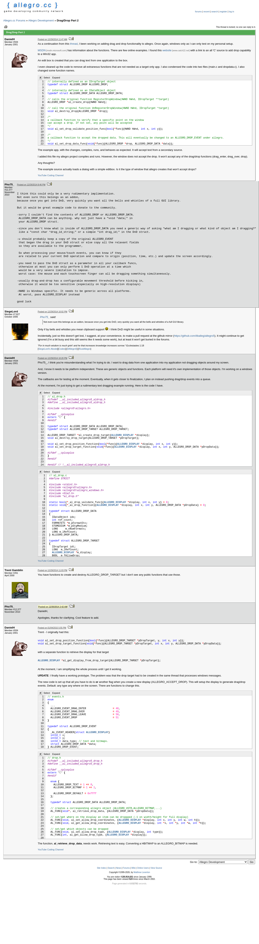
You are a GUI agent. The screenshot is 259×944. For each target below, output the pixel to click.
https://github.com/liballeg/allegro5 (194, 335)
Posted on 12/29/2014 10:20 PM (52, 358)
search (214, 11)
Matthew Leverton (142, 872)
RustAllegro (85, 349)
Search (111, 868)
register (223, 11)
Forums (126, 868)
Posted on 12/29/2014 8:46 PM (31, 185)
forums (198, 11)
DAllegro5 (72, 349)
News (118, 868)
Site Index (101, 868)
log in (231, 11)
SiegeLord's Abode (47, 349)
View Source (156, 868)
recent (206, 11)
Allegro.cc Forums (14, 20)
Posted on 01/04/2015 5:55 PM (52, 628)
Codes (62, 349)
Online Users (143, 868)
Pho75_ (45, 317)
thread (74, 43)
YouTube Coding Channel (51, 175)
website (167, 50)
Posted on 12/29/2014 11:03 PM (52, 570)
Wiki (133, 868)
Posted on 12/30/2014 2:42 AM (52, 607)
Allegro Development (41, 20)
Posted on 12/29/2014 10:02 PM (52, 312)
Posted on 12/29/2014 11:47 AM (52, 39)
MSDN (42, 50)
